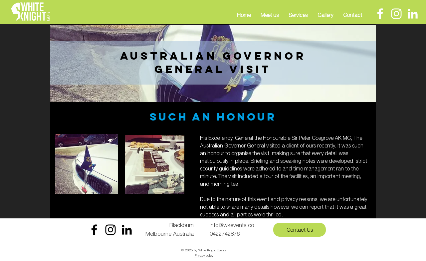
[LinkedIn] (413, 14)
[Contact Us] (299, 230)
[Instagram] (396, 14)
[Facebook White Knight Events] (94, 230)
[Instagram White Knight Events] (110, 230)
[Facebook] (380, 14)
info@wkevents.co (232, 225)
